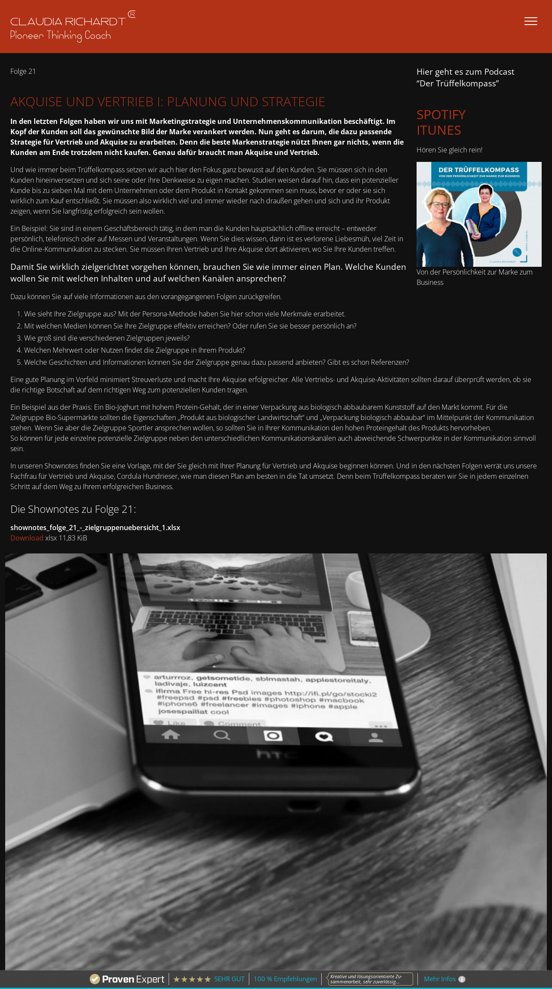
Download (27, 538)
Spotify (441, 114)
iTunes (439, 130)
